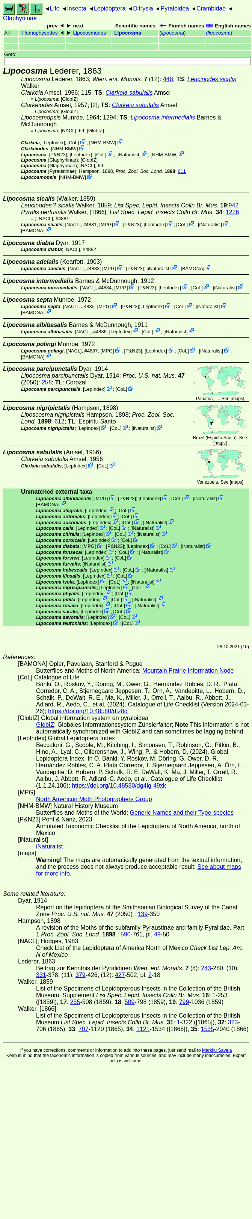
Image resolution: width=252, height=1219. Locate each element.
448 (168, 79)
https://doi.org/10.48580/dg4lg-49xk (119, 785)
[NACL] (68, 130)
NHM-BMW (103, 142)
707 (83, 1029)
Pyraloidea (174, 8)
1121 (143, 1029)
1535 (207, 1029)
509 (130, 1002)
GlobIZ (69, 99)
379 (80, 975)
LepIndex (53, 142)
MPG (106, 224)
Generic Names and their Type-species (182, 812)
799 (184, 1002)
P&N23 (58, 154)
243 (206, 968)
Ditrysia (143, 8)
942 (234, 205)
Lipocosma (127, 33)
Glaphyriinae (20, 18)
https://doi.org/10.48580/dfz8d (88, 711)
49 (157, 934)
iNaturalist (128, 154)
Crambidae (211, 8)
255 (75, 1002)
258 (47, 382)
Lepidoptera (110, 8)
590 (126, 934)
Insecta (76, 8)
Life (55, 8)
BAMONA (33, 230)
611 (182, 171)
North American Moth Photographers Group (94, 799)
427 (120, 975)
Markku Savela (217, 1050)
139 (142, 914)
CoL (73, 142)
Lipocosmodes (89, 33)
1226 (232, 212)
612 (59, 421)
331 (41, 975)
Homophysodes (39, 33)
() (172, 33)
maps (237, 398)
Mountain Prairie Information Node (188, 670)
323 (233, 1022)
